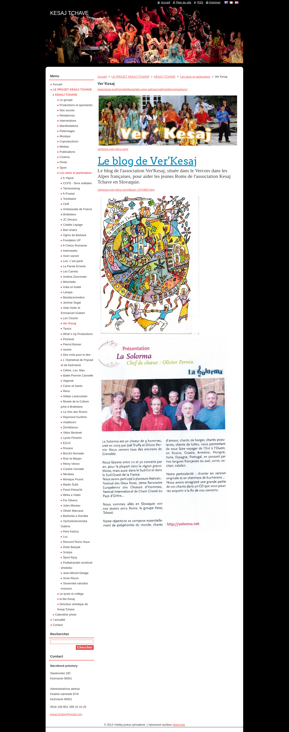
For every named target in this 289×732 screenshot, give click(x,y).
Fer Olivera (70, 500)
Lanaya (67, 292)
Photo (63, 162)
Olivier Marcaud (73, 510)
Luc (65, 536)
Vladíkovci (69, 422)
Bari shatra (70, 230)
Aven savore (71, 256)
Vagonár (68, 380)
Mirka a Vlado (72, 495)
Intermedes (70, 250)
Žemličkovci (70, 427)
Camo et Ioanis (72, 386)
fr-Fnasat (69, 193)
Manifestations (69, 126)
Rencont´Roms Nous (76, 542)
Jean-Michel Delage (76, 573)
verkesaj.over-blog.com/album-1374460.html (126, 189)
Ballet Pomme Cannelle (78, 375)
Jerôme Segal (72, 302)
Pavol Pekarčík (72, 489)
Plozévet (68, 339)
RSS (200, 2)
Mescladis (69, 282)
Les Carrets (70, 271)
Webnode (179, 724)
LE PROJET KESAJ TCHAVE (130, 76)
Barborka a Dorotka (75, 516)
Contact (58, 625)
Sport (63, 167)
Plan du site (183, 2)
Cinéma (65, 157)
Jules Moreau (71, 505)
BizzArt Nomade (73, 453)
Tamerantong (71, 188)
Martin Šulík (70, 484)
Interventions (68, 120)
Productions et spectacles (76, 105)
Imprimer (215, 2)
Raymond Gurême (75, 417)
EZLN (66, 443)
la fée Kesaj (67, 599)
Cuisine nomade (73, 469)
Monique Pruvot (73, 479)
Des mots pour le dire (77, 354)
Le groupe (66, 100)
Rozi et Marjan (72, 458)
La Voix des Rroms (75, 412)
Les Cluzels (70, 318)
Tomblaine (69, 198)
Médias (64, 146)
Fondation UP (72, 240)
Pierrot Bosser (72, 344)
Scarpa (67, 552)
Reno (66, 391)
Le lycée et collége (72, 593)
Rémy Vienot (71, 463)
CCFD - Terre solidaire (77, 183)
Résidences (67, 115)
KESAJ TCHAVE (164, 76)
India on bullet (72, 287)
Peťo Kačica (71, 531)
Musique (65, 136)
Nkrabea (68, 474)
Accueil (102, 76)
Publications (67, 151)
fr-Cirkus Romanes (75, 245)
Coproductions (69, 141)
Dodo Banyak (71, 547)
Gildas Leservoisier (75, 396)
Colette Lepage (73, 224)
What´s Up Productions (78, 334)
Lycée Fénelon (72, 437)
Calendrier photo (66, 614)
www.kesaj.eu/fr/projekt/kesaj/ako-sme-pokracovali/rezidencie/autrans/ (142, 89)
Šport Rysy (70, 557)
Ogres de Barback (74, 235)
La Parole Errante (74, 266)
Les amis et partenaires (195, 76)
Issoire (67, 349)
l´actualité (59, 619)
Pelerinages (67, 131)
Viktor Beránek (72, 432)
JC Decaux (70, 219)
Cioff (66, 204)
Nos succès (67, 110)
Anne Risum (71, 578)
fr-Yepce (68, 178)
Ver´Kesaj (69, 323)
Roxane (68, 448)
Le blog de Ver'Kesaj (147, 161)
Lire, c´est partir (73, 261)
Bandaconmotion (74, 297)
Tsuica (67, 328)
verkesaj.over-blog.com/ (113, 149)
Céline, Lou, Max (74, 370)
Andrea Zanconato (75, 276)
